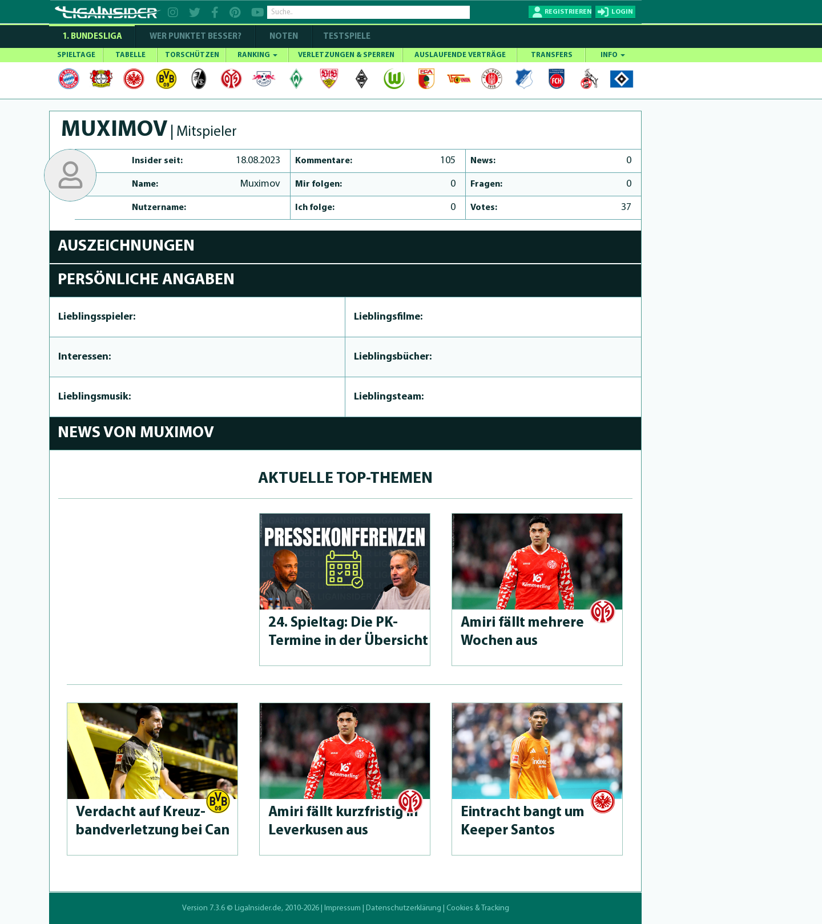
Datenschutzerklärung (403, 908)
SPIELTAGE (76, 55)
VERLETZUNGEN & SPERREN (346, 55)
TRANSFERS (552, 55)
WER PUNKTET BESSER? (195, 37)
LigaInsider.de (258, 908)
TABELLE (130, 55)
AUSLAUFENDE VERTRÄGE (460, 55)
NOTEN (283, 37)
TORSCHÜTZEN (192, 55)
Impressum (342, 908)
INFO (613, 55)
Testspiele (346, 37)
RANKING (257, 55)
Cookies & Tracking (477, 908)
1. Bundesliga (92, 37)
